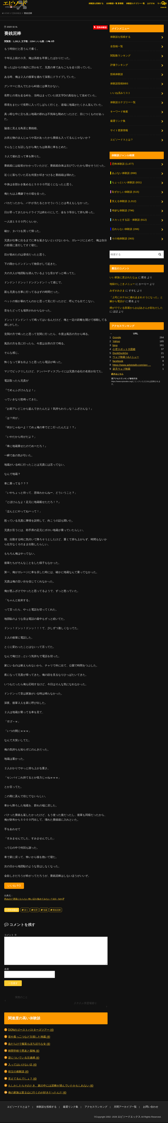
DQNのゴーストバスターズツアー (31, 1030)
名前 (6, 970)
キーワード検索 (119, 109)
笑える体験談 (124, 195)
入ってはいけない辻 (22, 1065)
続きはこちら (116, 364)
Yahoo (116, 332)
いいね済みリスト (120, 91)
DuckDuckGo (120, 344)
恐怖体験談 (13, 911)
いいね (14, 886)
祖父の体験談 (18, 1072)
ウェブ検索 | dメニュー (126, 347)
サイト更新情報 (119, 127)
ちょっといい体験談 (126, 177)
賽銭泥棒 (57, 911)
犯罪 (36, 911)
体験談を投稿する (96, 3)
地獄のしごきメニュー (122, 276)
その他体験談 (123, 231)
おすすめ (151, 3)
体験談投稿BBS (119, 82)
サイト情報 (162, 3)
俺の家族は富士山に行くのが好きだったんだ (37, 1093)
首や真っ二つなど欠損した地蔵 (29, 1037)
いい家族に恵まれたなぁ (123, 270)
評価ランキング (119, 64)
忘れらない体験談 (125, 222)
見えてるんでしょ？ (22, 1079)
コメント (10, 936)
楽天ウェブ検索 (121, 359)
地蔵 (45, 911)
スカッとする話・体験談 (129, 213)
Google (117, 329)
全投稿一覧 (116, 46)
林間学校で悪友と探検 (23, 1051)
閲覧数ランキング (120, 55)
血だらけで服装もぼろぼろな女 (29, 1044)
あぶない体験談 (124, 168)
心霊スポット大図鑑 (124, 340)
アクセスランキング (84, 1108)
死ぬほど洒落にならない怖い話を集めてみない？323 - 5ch (33, 900)
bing (115, 336)
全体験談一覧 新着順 (114, 3)
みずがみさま (117, 283)
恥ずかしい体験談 (125, 186)
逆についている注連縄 (23, 1058)
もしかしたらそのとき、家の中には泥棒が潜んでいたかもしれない (50, 1086)
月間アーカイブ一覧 (110, 1108)
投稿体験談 (116, 73)
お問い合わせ (132, 1108)
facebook (118, 351)
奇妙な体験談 (123, 204)
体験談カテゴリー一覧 (135, 3)
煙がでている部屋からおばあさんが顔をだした (136, 299)
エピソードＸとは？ (121, 136)
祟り (26, 911)
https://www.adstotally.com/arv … (131, 355)
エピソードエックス (130, 1117)
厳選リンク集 (117, 118)
